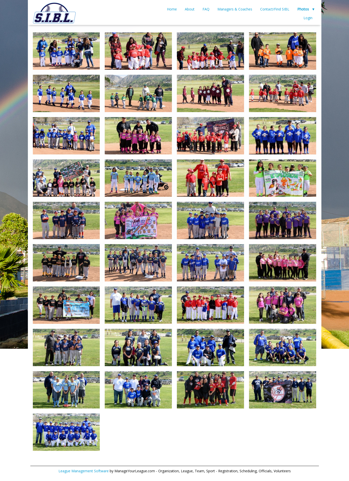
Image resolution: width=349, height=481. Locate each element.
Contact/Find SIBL (274, 9)
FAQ (205, 9)
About (190, 9)
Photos (303, 9)
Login (307, 17)
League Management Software (83, 471)
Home (172, 9)
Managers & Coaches (234, 9)
